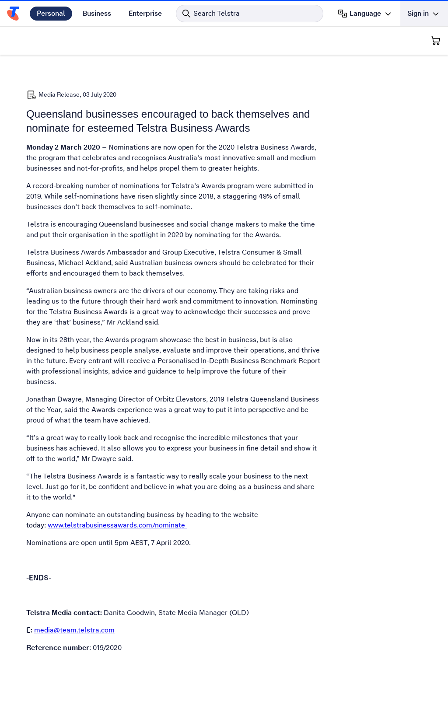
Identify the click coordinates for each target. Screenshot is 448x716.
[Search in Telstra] (249, 13)
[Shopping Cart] (435, 41)
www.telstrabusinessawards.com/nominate (117, 525)
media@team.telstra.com (74, 630)
